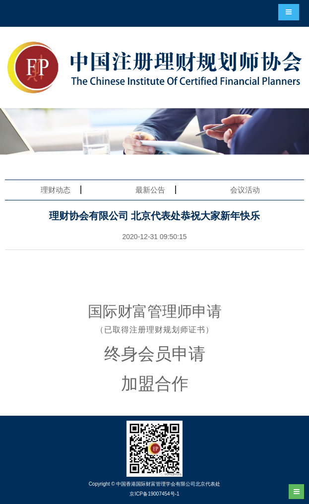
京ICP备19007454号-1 (154, 494)
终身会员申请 (154, 353)
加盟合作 (154, 383)
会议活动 (245, 190)
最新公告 (150, 190)
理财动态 (55, 190)
